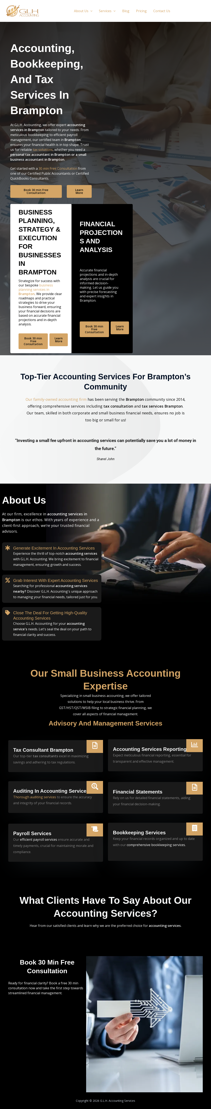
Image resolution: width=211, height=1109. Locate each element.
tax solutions (43, 150)
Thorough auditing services (34, 766)
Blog (125, 11)
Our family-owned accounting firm (56, 430)
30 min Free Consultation (58, 183)
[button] (90, 11)
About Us (83, 11)
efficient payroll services (38, 876)
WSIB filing (90, 708)
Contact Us (161, 11)
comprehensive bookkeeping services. (156, 807)
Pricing (141, 11)
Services (107, 11)
